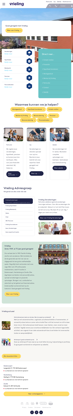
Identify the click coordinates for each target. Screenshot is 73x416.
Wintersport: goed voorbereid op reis (26, 339)
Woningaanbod (47, 74)
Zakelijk (59, 1)
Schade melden (48, 60)
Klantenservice (67, 1)
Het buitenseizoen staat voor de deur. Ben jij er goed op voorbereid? (34, 317)
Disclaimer (37, 407)
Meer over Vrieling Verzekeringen (51, 218)
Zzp (55, 1)
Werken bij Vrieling (49, 78)
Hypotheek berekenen (50, 69)
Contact (45, 87)
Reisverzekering (39, 115)
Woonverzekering (27, 120)
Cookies (30, 407)
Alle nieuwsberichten (12, 356)
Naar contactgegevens (36, 394)
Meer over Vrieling (14, 30)
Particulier (49, 1)
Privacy (24, 407)
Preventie (46, 64)
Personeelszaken (44, 120)
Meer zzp (35, 173)
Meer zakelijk (59, 168)
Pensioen (53, 115)
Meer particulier (12, 174)
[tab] (18, 201)
